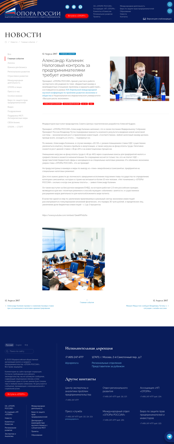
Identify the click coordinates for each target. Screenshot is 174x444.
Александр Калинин (52, 104)
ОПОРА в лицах (15, 87)
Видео (11, 107)
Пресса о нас (14, 91)
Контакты (124, 17)
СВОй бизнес (14, 122)
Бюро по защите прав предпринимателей (137, 9)
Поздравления (14, 111)
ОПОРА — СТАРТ (15, 127)
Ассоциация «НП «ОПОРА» (104, 9)
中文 (26, 345)
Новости (123, 14)
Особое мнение (15, 96)
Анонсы (11, 63)
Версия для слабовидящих (157, 19)
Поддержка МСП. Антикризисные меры (18, 117)
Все (9, 54)
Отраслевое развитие (18, 76)
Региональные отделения (106, 362)
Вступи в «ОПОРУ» (77, 16)
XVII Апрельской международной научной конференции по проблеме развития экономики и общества (69, 93)
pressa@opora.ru (72, 419)
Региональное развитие (102, 14)
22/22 (84, 104)
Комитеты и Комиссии (102, 11)
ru (170, 11)
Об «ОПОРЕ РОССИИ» (102, 6)
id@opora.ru (72, 362)
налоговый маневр (71, 104)
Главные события (28, 42)
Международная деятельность (132, 6)
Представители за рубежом (108, 366)
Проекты (96, 17)
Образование (125, 11)
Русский (9, 345)
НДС (91, 104)
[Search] (19, 351)
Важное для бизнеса (17, 67)
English (19, 345)
